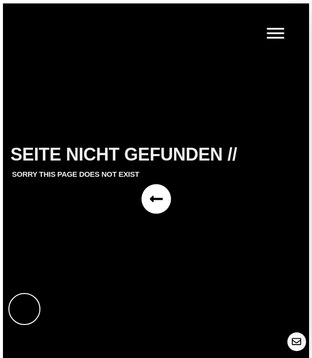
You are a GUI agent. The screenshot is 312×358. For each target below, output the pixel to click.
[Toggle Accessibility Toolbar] (24, 309)
